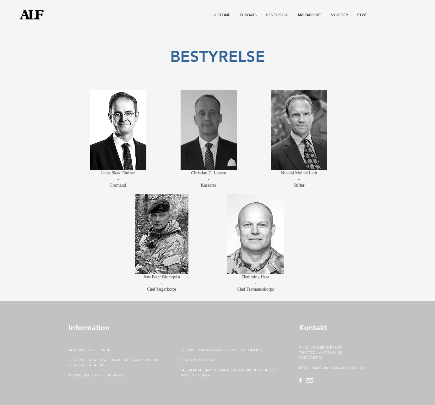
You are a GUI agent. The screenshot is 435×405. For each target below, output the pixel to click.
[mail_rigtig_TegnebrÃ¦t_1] (309, 380)
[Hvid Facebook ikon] (300, 380)
